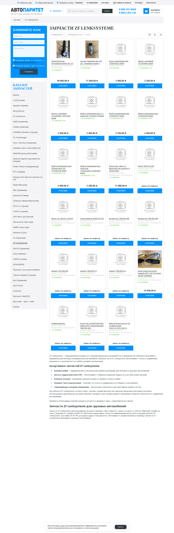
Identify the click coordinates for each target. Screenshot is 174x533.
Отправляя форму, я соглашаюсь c (29, 61)
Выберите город (66, 3)
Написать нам (26, 3)
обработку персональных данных (25, 68)
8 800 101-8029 (127, 9)
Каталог (17, 20)
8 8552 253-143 (127, 12)
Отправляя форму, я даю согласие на (29, 67)
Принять (121, 527)
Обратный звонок (45, 3)
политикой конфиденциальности (25, 62)
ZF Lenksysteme (31, 20)
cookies (62, 526)
